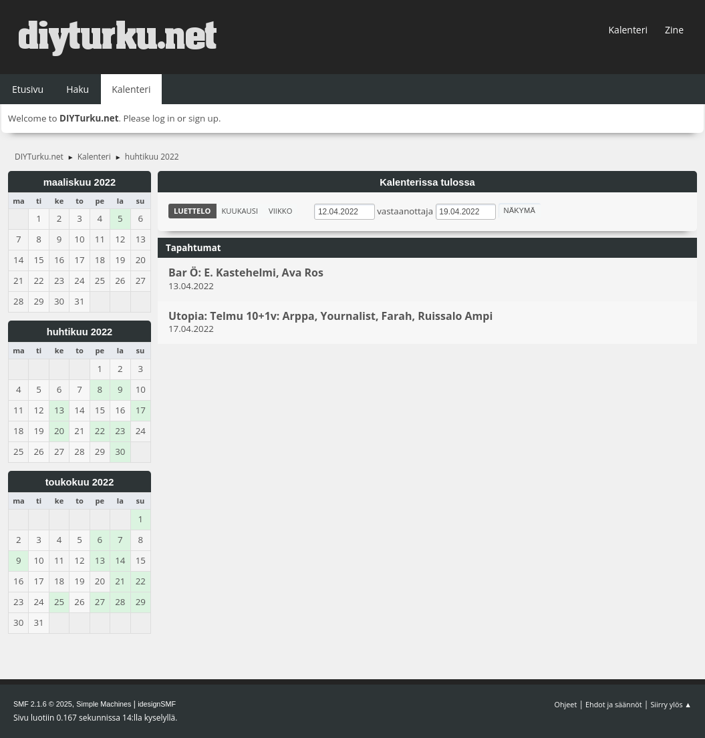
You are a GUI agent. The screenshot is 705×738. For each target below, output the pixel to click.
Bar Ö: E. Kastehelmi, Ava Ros (245, 273)
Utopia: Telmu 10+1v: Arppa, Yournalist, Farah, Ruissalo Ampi (330, 316)
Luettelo (192, 211)
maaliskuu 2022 (79, 182)
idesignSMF (157, 704)
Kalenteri (628, 29)
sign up (203, 118)
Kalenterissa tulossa (427, 182)
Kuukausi (240, 211)
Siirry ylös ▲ (671, 704)
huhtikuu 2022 (80, 332)
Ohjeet (566, 704)
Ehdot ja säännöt (613, 704)
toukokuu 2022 (79, 482)
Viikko (280, 211)
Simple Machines (103, 704)
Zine (674, 29)
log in (163, 118)
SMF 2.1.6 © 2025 (42, 704)
